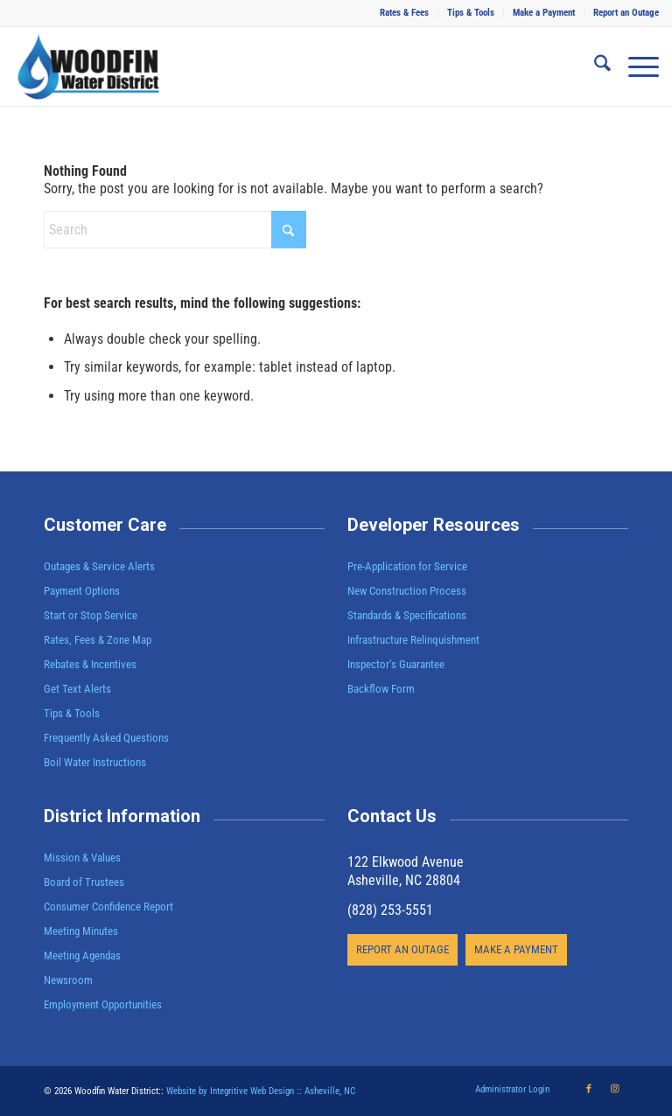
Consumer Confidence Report (108, 906)
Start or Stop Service (90, 615)
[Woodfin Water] (88, 66)
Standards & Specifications (406, 615)
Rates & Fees (404, 12)
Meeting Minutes (81, 931)
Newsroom (68, 980)
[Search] (594, 66)
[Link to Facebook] (589, 1089)
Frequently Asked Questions (106, 737)
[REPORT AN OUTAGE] (402, 950)
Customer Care (105, 524)
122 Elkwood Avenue (405, 862)
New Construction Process (406, 590)
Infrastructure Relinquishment (413, 639)
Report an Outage (626, 12)
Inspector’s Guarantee (397, 664)
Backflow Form (381, 688)
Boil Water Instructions (95, 762)
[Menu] (635, 66)
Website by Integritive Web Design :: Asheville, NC (260, 1091)
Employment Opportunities (103, 1004)
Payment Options (82, 590)
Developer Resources (433, 524)
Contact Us (392, 816)
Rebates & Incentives (90, 664)
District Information (122, 816)
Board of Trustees (84, 882)
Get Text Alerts (77, 688)
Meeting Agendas (82, 955)
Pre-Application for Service (407, 566)
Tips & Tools (470, 12)
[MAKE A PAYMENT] (516, 950)
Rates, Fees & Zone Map (97, 639)
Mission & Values (82, 857)
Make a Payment (544, 12)
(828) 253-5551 (390, 910)
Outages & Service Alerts (99, 566)
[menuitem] (404, 13)
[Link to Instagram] (615, 1089)
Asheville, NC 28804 (403, 880)
